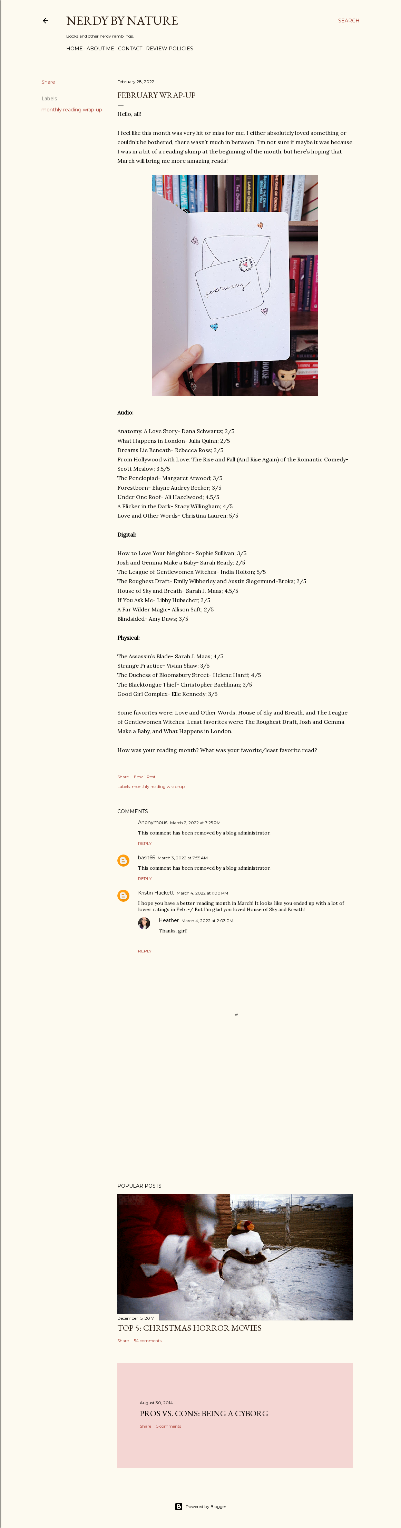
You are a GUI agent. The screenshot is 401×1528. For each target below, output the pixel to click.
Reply (144, 843)
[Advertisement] (235, 1117)
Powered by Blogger (200, 1506)
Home (74, 49)
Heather (169, 920)
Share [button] (48, 82)
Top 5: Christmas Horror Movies (189, 1327)
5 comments (168, 1426)
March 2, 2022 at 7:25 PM (195, 822)
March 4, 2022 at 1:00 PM (202, 893)
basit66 (146, 858)
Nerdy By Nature (122, 20)
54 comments (148, 1340)
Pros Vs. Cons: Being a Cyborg (204, 1413)
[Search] (349, 20)
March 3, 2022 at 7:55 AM (183, 857)
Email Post (145, 776)
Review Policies (169, 49)
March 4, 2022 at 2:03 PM (207, 920)
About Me (100, 49)
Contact (130, 49)
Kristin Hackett (156, 893)
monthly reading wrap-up (71, 110)
